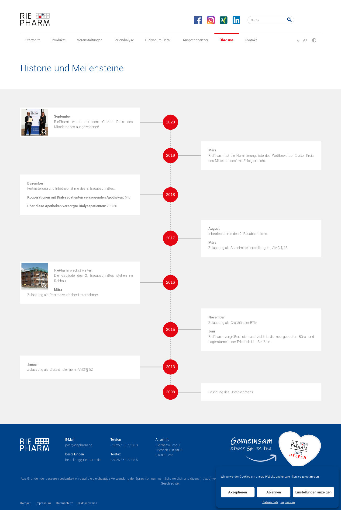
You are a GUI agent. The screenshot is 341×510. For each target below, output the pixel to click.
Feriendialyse (124, 40)
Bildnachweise (87, 503)
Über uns (227, 40)
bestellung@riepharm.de (82, 460)
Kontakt (251, 40)
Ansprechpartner (195, 40)
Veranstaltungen (89, 40)
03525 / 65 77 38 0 (124, 445)
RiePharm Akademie (308, 19)
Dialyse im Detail (158, 40)
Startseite (33, 40)
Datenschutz (270, 502)
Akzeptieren (237, 492)
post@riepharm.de (78, 445)
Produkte (59, 40)
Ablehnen (273, 492)
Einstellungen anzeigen (313, 492)
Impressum (288, 502)
